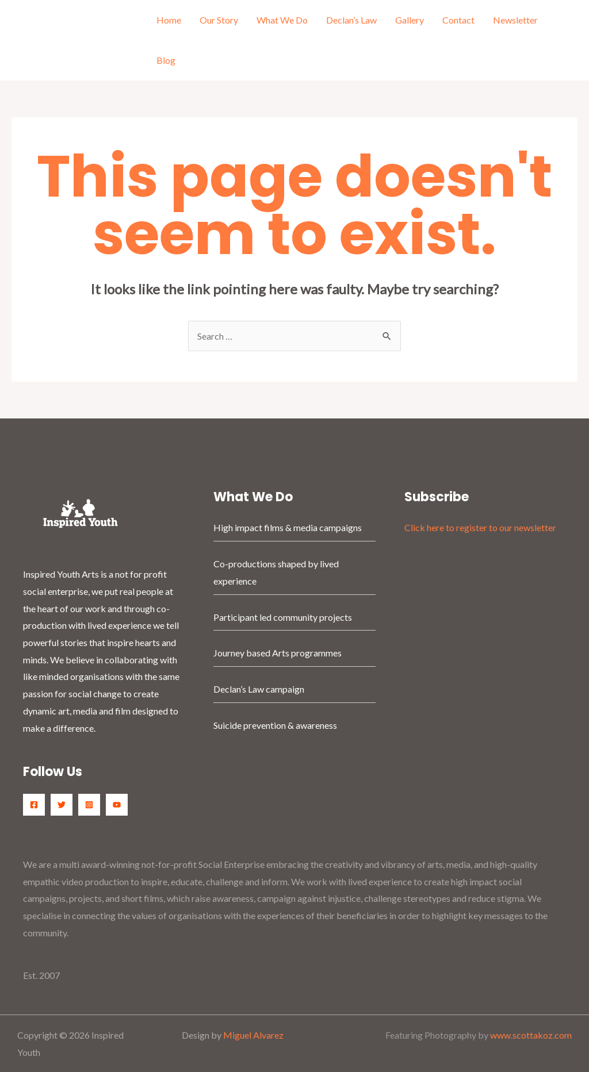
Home (168, 19)
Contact (458, 19)
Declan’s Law (351, 19)
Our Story (219, 19)
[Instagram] (89, 805)
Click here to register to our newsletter (480, 527)
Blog (165, 60)
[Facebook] (34, 805)
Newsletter (515, 19)
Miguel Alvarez (253, 1034)
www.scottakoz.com (531, 1034)
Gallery (409, 19)
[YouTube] (117, 805)
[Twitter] (61, 805)
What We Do (282, 19)
